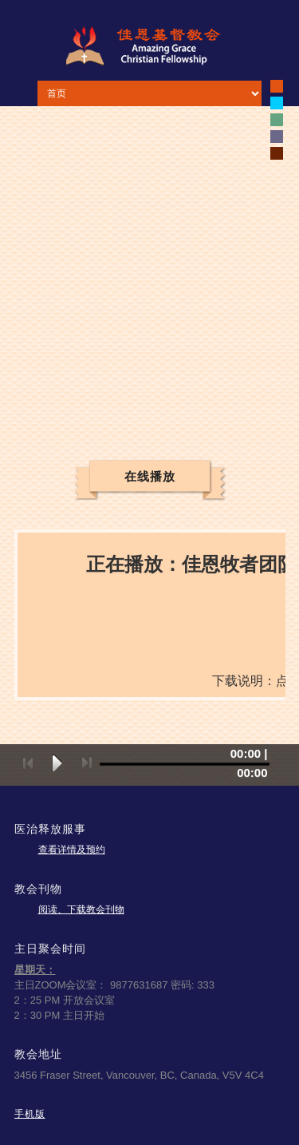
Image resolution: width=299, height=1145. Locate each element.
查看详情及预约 (71, 849)
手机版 (29, 1113)
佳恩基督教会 (150, 45)
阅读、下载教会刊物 (81, 909)
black (276, 86)
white (276, 103)
